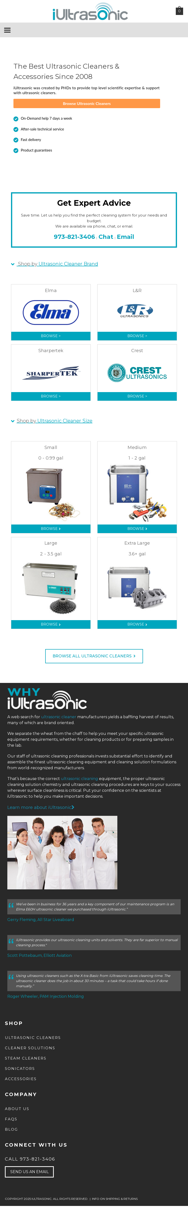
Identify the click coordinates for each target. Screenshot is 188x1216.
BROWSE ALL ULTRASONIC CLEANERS (94, 666)
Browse (51, 538)
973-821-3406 (74, 246)
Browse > (51, 346)
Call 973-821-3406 (30, 1169)
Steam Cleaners (25, 1068)
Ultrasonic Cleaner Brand (57, 274)
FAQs (11, 1129)
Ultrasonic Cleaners (33, 1047)
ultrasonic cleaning (79, 788)
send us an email (29, 1181)
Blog (11, 1139)
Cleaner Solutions (30, 1058)
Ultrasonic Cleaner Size (54, 431)
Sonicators (20, 1078)
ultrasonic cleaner (58, 727)
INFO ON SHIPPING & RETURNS (115, 1209)
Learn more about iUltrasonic (41, 817)
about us (17, 1118)
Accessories (21, 1089)
